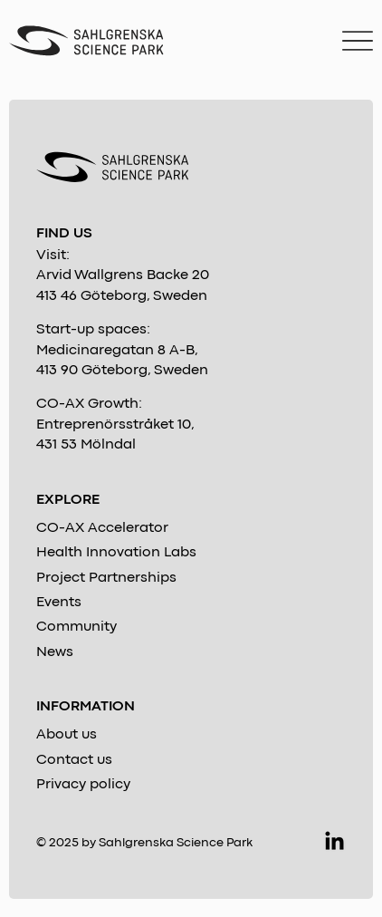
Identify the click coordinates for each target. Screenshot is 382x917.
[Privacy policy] (191, 785)
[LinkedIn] (334, 842)
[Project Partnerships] (191, 578)
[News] (191, 652)
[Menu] (357, 41)
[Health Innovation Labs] (191, 553)
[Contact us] (191, 760)
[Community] (191, 627)
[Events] (191, 603)
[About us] (191, 735)
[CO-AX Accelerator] (191, 528)
